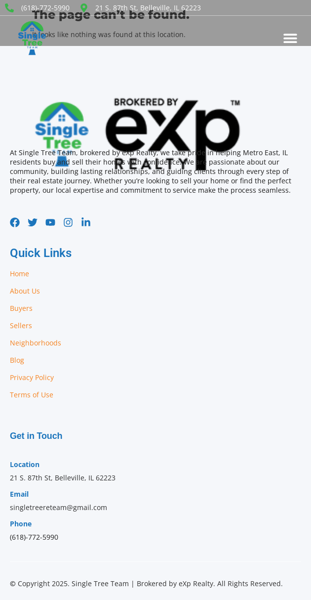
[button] (290, 38)
